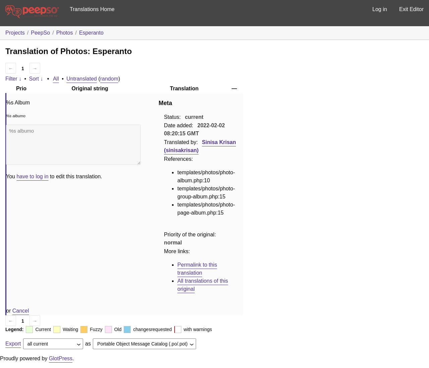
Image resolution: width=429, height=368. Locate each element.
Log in (379, 9)
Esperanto (91, 33)
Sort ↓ (36, 79)
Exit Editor (411, 9)
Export (13, 344)
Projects (15, 33)
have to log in (32, 176)
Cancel (20, 311)
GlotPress (60, 358)
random (109, 79)
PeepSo (40, 33)
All (56, 79)
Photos (64, 33)
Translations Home (92, 9)
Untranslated (81, 79)
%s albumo (73, 145)
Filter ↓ (13, 79)
